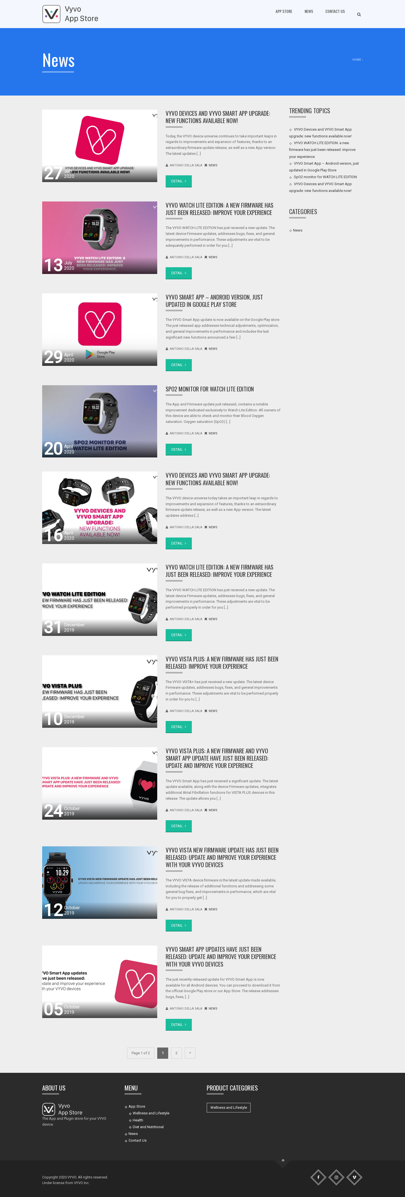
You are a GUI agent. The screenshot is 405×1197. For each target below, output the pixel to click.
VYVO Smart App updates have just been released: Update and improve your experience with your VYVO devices (221, 956)
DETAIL (178, 181)
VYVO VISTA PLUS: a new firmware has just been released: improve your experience (222, 662)
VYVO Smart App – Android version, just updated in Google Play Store (214, 301)
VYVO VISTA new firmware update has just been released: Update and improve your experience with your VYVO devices (222, 857)
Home (356, 60)
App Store (284, 11)
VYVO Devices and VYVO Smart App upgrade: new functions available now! (218, 117)
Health (138, 1120)
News (309, 11)
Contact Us (335, 11)
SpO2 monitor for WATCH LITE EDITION (210, 388)
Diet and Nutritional (148, 1127)
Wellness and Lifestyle (151, 1113)
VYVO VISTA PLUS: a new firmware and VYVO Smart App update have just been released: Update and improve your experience (217, 758)
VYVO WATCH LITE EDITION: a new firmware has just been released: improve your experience (219, 209)
